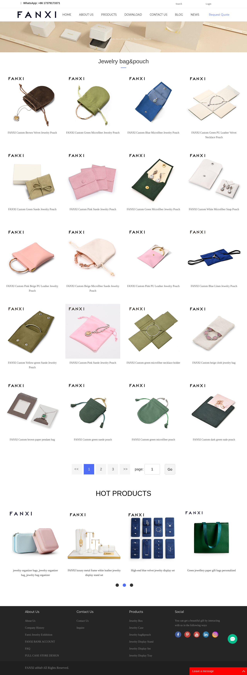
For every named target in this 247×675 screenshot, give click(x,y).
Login (208, 4)
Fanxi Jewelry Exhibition (38, 634)
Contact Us (158, 14)
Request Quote (219, 14)
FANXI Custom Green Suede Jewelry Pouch (32, 209)
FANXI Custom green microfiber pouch (153, 439)
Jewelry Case (136, 627)
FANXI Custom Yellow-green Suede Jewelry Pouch (32, 365)
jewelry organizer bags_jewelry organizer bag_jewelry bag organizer (35, 573)
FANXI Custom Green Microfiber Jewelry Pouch (92, 132)
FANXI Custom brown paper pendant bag (32, 439)
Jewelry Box (136, 620)
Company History (34, 627)
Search (179, 4)
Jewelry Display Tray (140, 655)
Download (133, 14)
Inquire (80, 627)
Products (109, 14)
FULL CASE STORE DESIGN (42, 655)
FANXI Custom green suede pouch (93, 439)
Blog (179, 14)
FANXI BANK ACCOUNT (40, 641)
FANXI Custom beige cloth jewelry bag (213, 362)
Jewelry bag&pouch (123, 61)
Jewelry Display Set (140, 648)
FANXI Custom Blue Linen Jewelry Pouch (214, 286)
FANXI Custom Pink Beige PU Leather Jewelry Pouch (32, 288)
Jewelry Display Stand (141, 641)
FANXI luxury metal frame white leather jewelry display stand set (94, 573)
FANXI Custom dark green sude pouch (214, 439)
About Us (86, 14)
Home (67, 14)
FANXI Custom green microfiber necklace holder (153, 362)
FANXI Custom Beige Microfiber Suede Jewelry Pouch (92, 288)
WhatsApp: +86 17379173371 (41, 3)
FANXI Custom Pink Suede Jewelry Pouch (93, 209)
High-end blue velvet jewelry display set (153, 570)
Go (170, 469)
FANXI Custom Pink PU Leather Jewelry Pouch (153, 286)
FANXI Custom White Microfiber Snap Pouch (214, 209)
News (195, 14)
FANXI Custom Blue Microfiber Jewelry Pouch (153, 132)
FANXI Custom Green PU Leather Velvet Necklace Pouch (213, 135)
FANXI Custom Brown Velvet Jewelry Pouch (32, 132)
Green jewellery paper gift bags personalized (211, 570)
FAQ (27, 648)
